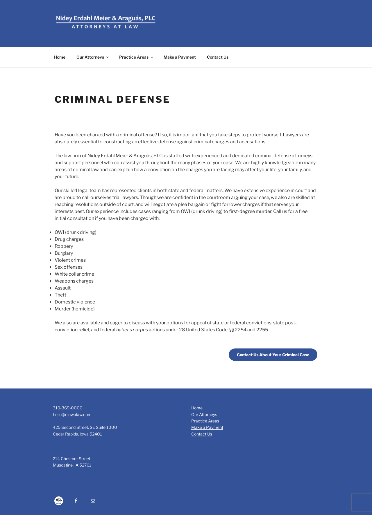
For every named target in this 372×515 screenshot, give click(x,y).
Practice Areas (136, 57)
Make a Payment (180, 57)
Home (59, 57)
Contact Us (217, 57)
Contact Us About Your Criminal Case (273, 354)
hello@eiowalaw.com (72, 414)
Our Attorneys (93, 57)
